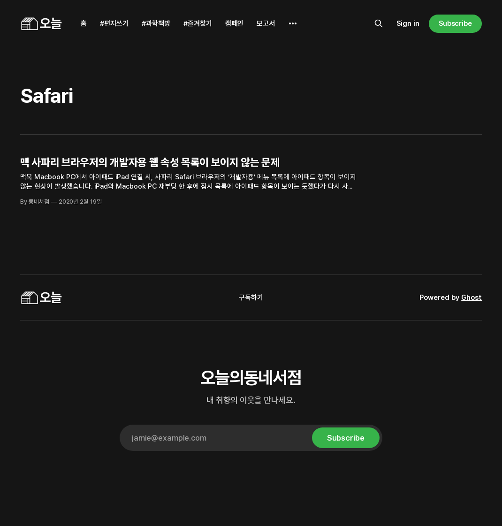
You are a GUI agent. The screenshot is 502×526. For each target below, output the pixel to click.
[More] (292, 23)
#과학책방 (156, 23)
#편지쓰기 (114, 23)
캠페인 (234, 23)
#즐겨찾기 (197, 23)
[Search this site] (378, 23)
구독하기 (251, 297)
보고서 (266, 23)
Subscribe (455, 23)
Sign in (407, 23)
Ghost (471, 297)
